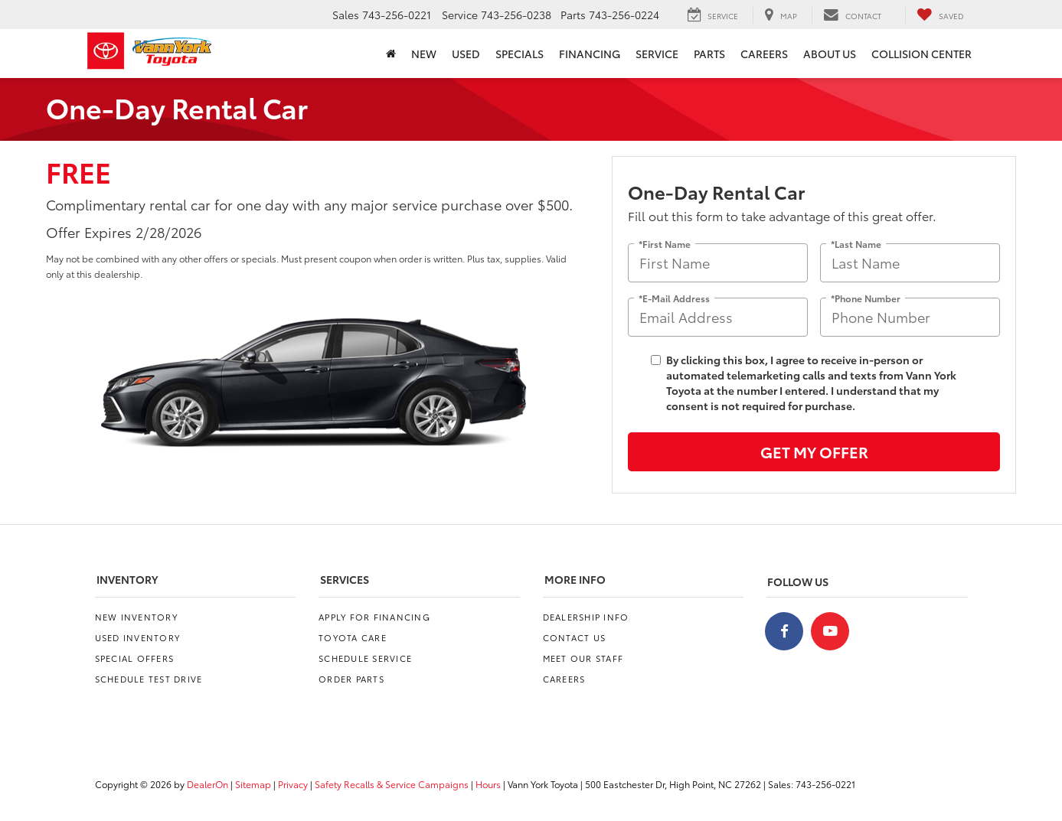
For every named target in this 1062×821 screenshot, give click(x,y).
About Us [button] (829, 53)
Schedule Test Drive (149, 679)
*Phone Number (865, 297)
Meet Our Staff (583, 658)
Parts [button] (709, 53)
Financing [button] (589, 53)
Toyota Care (353, 637)
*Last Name (856, 243)
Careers (564, 679)
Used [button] (466, 53)
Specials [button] (519, 53)
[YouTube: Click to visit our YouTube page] (830, 631)
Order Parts (351, 679)
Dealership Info (586, 617)
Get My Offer (814, 451)
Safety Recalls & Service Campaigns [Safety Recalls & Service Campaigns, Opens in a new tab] (392, 783)
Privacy (293, 783)
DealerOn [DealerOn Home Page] (207, 783)
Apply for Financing (374, 617)
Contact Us (574, 637)
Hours (488, 783)
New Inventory (136, 617)
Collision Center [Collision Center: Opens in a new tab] (921, 53)
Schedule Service (365, 658)
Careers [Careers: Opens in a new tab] (764, 53)
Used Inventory (138, 637)
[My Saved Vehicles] (940, 15)
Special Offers (135, 658)
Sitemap (253, 783)
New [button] (423, 53)
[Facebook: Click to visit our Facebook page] (784, 631)
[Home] (391, 53)
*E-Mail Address (674, 297)
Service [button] (657, 53)
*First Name (665, 243)
